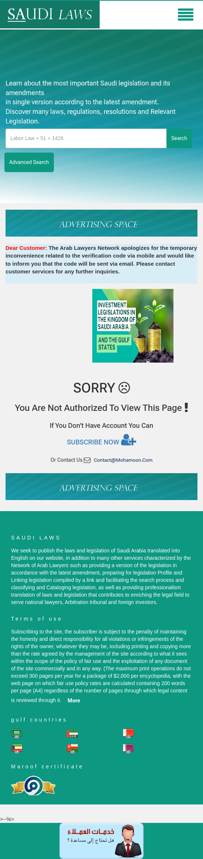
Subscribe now (101, 439)
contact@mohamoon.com (123, 460)
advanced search (29, 162)
